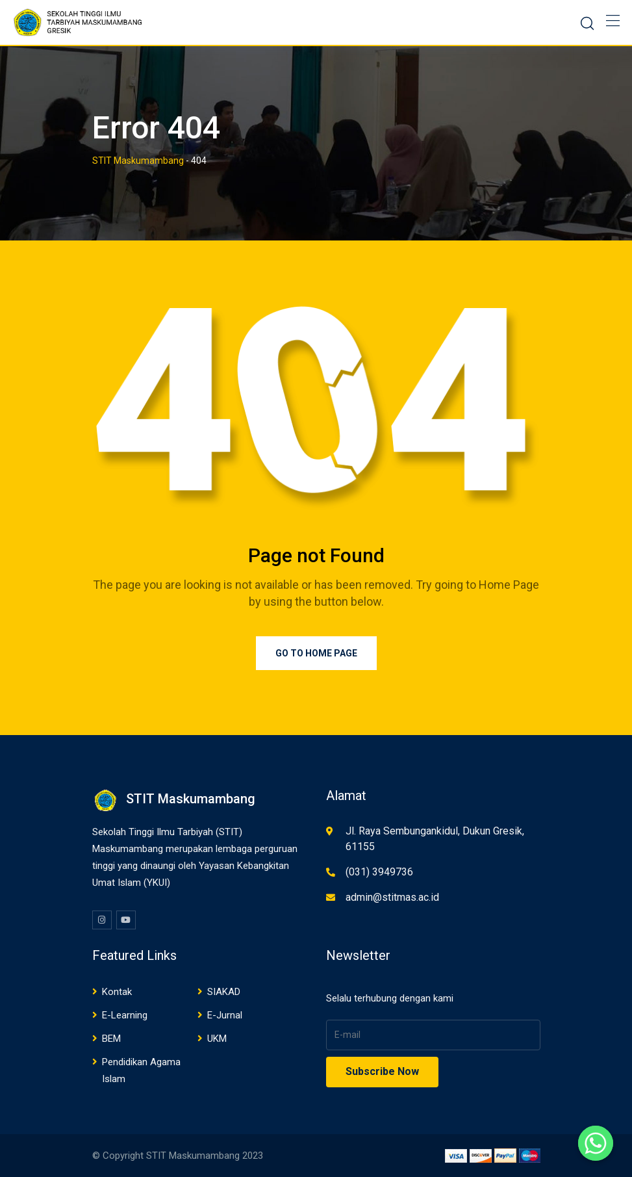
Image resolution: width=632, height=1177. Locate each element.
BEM (111, 1038)
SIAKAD (223, 992)
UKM (217, 1038)
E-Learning (124, 1015)
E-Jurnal (224, 1015)
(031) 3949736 (379, 872)
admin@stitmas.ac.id (392, 897)
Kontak (117, 992)
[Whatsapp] (595, 1143)
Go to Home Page (316, 653)
